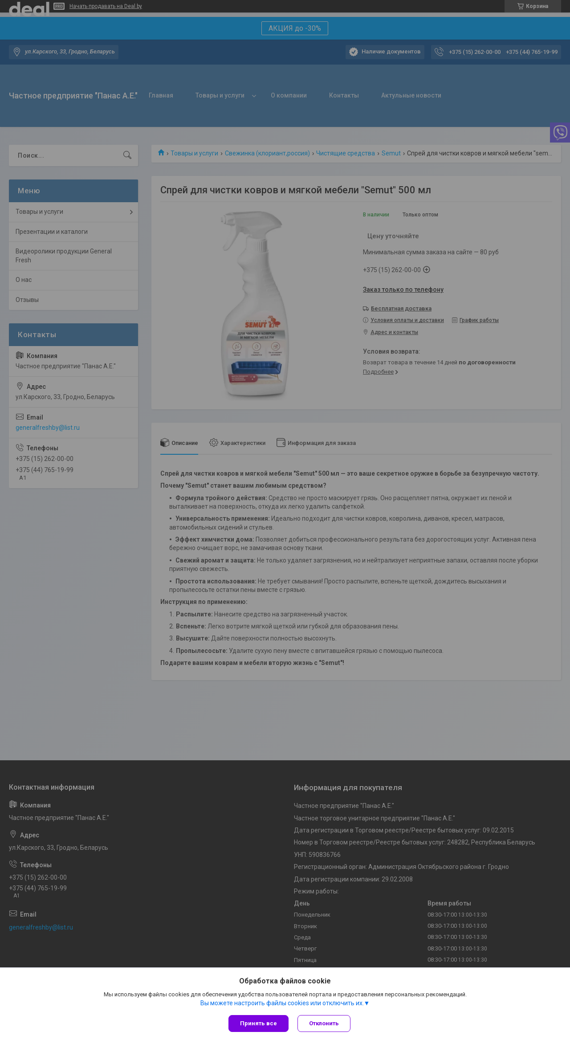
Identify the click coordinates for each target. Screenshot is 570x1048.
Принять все (258, 1023)
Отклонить (324, 1023)
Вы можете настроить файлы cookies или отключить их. (282, 1003)
